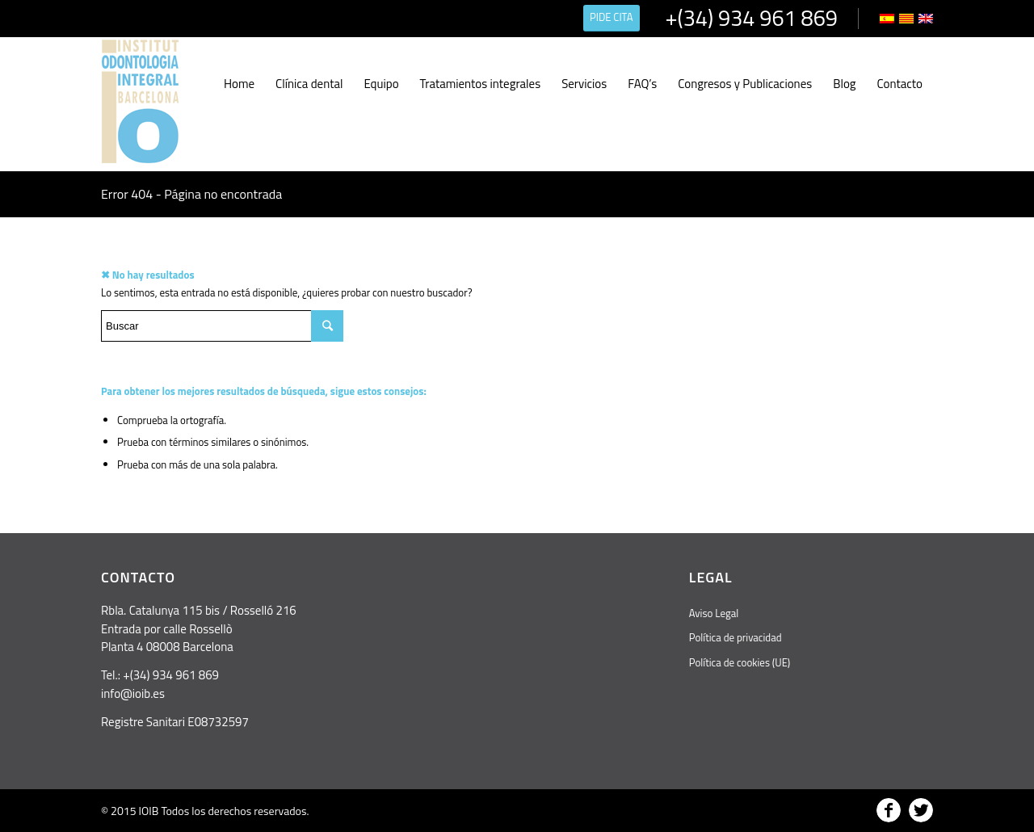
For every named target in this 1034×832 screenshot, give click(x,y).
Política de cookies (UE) (739, 662)
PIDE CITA (611, 17)
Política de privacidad (735, 637)
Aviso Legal (713, 613)
